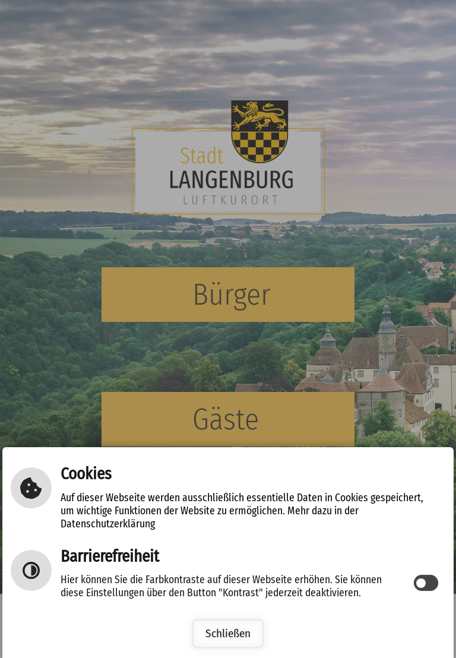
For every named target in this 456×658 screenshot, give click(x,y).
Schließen (228, 633)
